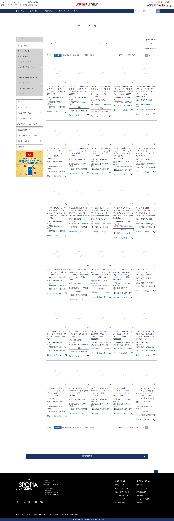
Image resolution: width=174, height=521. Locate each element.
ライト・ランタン (24, 51)
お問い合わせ (120, 503)
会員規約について (24, 130)
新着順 (85, 55)
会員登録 (159, 2)
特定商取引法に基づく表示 (27, 124)
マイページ (63, 11)
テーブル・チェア (24, 62)
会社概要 (20, 147)
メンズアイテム (23, 102)
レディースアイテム (24, 107)
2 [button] (143, 55)
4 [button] (149, 55)
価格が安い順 (66, 55)
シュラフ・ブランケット (27, 67)
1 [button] (140, 55)
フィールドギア (23, 83)
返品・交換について (122, 492)
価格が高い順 (77, 55)
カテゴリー (20, 11)
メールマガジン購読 (143, 499)
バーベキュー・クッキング (28, 78)
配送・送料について (122, 488)
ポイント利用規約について (27, 135)
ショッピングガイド (122, 499)
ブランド (21, 93)
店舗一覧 (140, 503)
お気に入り (49, 11)
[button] (137, 55)
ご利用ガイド (168, 2)
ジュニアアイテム (24, 113)
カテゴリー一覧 (142, 488)
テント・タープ (23, 56)
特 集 (33, 11)
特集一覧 (140, 485)
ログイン (151, 2)
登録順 (92, 55)
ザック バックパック (25, 88)
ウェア (20, 72)
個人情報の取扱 (23, 141)
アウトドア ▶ (23, 46)
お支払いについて (121, 485)
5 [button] (152, 55)
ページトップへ (156, 471)
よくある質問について (25, 119)
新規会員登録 (141, 492)
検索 (158, 11)
